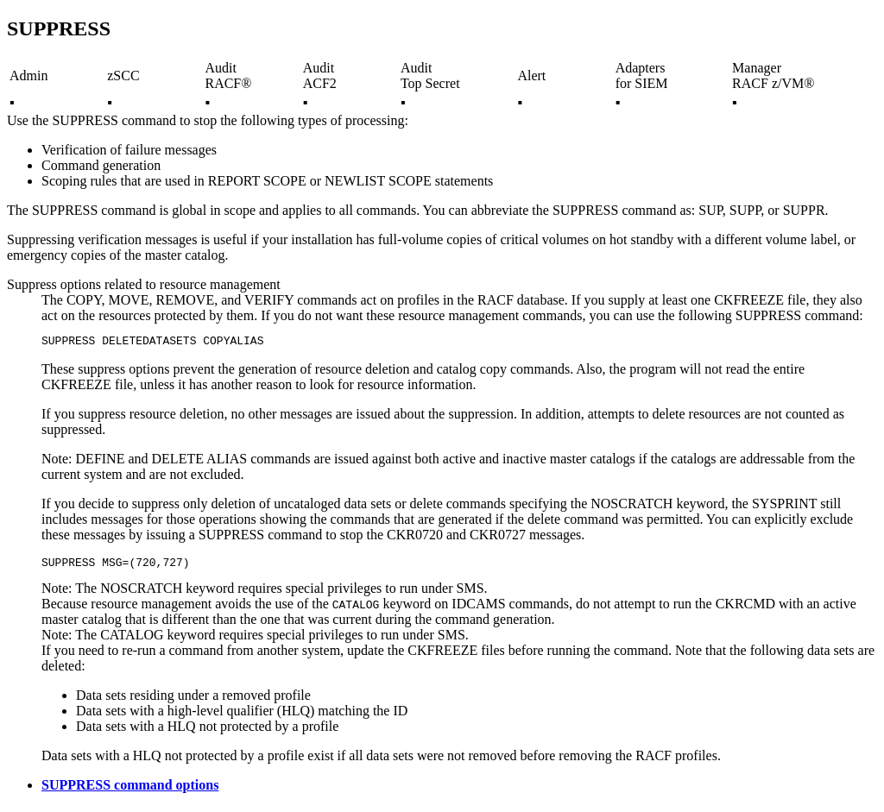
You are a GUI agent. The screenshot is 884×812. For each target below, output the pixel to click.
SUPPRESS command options (129, 790)
